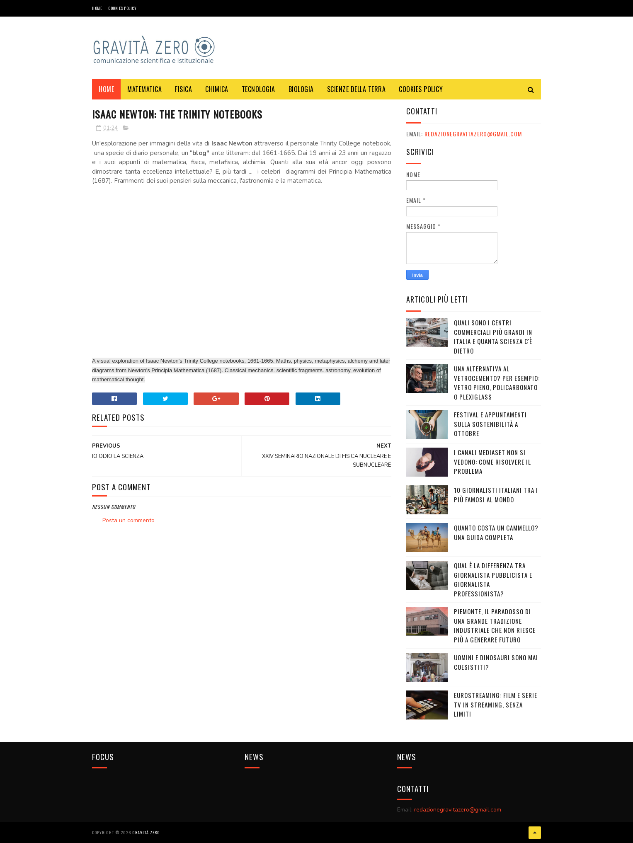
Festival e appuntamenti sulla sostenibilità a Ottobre (490, 424)
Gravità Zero (146, 832)
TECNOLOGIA (258, 89)
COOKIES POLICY (122, 8)
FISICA (183, 89)
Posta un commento (128, 520)
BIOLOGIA (301, 89)
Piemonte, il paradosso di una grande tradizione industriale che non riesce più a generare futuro (495, 625)
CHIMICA (216, 89)
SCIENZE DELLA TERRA (356, 89)
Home (97, 8)
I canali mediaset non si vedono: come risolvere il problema (492, 461)
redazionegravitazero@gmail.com (473, 133)
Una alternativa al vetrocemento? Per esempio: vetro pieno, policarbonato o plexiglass (497, 382)
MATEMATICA (144, 89)
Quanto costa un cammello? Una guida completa (496, 532)
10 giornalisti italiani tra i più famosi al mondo (496, 494)
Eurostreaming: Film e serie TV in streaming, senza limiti (495, 704)
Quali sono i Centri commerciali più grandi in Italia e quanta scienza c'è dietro (493, 336)
